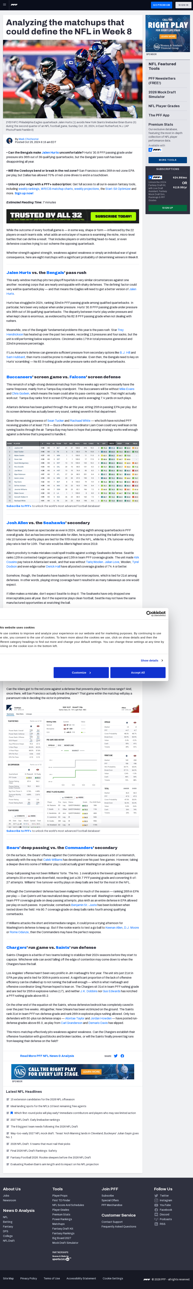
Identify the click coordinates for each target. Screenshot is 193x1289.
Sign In (183, 5)
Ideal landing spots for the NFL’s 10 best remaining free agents (46, 1106)
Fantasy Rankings (63, 1233)
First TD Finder (61, 1200)
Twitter (164, 1195)
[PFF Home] (14, 5)
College (8, 1236)
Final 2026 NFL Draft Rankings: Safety (31, 1150)
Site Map (8, 1278)
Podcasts (166, 1219)
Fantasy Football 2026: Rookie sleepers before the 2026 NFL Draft (48, 1157)
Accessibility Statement (81, 1278)
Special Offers (110, 1200)
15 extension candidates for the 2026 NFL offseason (40, 1099)
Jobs (6, 1195)
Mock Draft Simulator (65, 1242)
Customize (96, 672)
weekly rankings (28, 188)
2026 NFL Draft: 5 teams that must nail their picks (38, 1144)
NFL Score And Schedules (68, 1205)
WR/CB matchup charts (57, 188)
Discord (164, 1214)
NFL (5, 1217)
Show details (162, 660)
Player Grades (60, 1209)
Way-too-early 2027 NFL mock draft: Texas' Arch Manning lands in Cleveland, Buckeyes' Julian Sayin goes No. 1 (72, 1135)
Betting (7, 1222)
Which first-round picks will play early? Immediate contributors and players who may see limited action (71, 1113)
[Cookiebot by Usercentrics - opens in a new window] (162, 614)
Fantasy (8, 1226)
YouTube (165, 1205)
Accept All (151, 672)
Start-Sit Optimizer (118, 188)
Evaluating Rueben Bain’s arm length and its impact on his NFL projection (52, 1164)
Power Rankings (62, 1219)
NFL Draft (9, 1240)
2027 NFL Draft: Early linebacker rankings (33, 1119)
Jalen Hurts (50, 152)
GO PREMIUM (161, 5)
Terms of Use (52, 1278)
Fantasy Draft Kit (62, 1228)
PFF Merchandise (112, 1205)
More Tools (168, 160)
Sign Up (167, 208)
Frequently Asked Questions (119, 1226)
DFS (5, 1231)
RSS (162, 1224)
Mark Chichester (29, 139)
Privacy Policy (28, 1278)
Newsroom (9, 1200)
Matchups (58, 1224)
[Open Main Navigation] (5, 5)
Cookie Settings (113, 1278)
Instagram (166, 1200)
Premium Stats (61, 1214)
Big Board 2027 (61, 1238)
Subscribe (108, 1195)
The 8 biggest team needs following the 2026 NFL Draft (42, 1126)
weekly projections (86, 188)
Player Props (59, 1195)
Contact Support (112, 1222)
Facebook (166, 1209)
